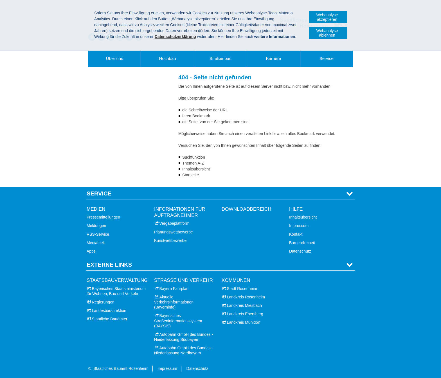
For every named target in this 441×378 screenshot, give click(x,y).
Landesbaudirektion (109, 310)
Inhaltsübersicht (303, 217)
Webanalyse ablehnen (327, 32)
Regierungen (103, 302)
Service (327, 58)
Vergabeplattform (174, 223)
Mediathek (96, 242)
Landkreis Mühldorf (243, 322)
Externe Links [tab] (109, 265)
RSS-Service (98, 234)
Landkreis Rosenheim (246, 297)
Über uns (114, 58)
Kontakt (295, 234)
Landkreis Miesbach (244, 305)
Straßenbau (220, 58)
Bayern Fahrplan (174, 288)
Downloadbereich (246, 209)
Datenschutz (300, 251)
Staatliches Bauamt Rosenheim (120, 368)
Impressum (299, 225)
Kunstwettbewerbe (170, 240)
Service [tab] (99, 193)
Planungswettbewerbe (173, 232)
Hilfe (296, 209)
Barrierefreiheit (302, 242)
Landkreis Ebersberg (245, 314)
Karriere (273, 58)
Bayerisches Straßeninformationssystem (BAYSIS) (178, 320)
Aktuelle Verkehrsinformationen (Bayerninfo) (174, 302)
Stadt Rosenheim (242, 288)
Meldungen (96, 225)
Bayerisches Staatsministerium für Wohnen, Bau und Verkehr (116, 291)
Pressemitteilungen (103, 217)
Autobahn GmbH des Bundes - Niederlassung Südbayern (183, 337)
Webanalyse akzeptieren (327, 17)
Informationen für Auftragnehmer (179, 212)
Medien (96, 209)
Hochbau (167, 58)
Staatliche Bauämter (109, 319)
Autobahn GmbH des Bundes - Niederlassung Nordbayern (183, 350)
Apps (91, 251)
